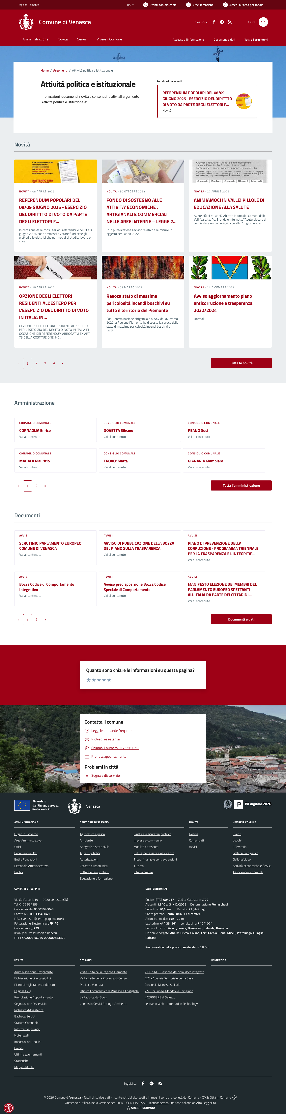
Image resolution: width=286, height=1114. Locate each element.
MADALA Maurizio (34, 461)
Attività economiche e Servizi (252, 865)
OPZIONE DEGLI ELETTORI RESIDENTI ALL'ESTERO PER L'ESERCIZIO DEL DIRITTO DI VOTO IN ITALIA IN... (54, 306)
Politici (18, 872)
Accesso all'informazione (188, 39)
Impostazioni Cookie (27, 1041)
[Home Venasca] (54, 22)
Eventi (237, 834)
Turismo (139, 865)
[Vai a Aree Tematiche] (199, 5)
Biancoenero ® (158, 1102)
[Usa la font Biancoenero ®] (159, 5)
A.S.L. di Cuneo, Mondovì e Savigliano (169, 991)
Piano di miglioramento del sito (34, 984)
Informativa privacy (27, 1029)
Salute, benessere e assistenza (154, 853)
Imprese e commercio (148, 840)
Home (45, 70)
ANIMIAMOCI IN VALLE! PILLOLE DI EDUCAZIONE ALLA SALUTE (229, 203)
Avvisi (24, 535)
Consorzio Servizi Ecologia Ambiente (103, 1003)
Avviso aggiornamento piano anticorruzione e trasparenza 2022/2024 (223, 303)
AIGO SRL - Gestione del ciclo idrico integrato (174, 972)
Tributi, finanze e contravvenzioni (155, 859)
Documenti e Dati (25, 853)
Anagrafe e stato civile (94, 846)
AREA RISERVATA (140, 1107)
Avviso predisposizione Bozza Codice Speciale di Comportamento (135, 587)
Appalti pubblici (90, 853)
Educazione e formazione (96, 878)
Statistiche (21, 1060)
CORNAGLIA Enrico (35, 430)
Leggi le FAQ (22, 991)
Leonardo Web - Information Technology (171, 1003)
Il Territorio (239, 846)
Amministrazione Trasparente (33, 972)
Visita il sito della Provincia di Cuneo (103, 978)
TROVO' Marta (116, 461)
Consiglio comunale (35, 423)
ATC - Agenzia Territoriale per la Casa (169, 978)
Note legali (21, 1035)
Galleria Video (242, 859)
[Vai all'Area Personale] (243, 5)
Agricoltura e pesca (92, 834)
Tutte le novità (241, 363)
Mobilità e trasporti (146, 846)
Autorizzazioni (89, 859)
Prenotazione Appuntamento (33, 997)
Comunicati (196, 840)
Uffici (17, 846)
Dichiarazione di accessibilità (32, 978)
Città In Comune (220, 1097)
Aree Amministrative (28, 840)
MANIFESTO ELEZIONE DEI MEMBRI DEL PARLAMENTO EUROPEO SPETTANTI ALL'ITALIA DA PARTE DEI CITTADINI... (222, 589)
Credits (18, 1048)
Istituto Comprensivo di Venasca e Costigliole (109, 991)
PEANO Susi (198, 430)
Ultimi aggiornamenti (28, 1054)
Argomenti (60, 70)
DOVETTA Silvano (118, 430)
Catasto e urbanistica (94, 865)
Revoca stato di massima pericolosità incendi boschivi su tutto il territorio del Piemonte (138, 303)
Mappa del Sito (24, 1067)
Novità (24, 191)
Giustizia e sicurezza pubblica (152, 834)
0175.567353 (28, 904)
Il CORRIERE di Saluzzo (160, 997)
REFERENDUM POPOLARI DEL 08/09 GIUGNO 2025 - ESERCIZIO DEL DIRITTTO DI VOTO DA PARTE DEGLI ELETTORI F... (197, 99)
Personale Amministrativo (31, 865)
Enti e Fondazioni (25, 859)
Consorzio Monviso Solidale (162, 984)
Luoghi (237, 840)
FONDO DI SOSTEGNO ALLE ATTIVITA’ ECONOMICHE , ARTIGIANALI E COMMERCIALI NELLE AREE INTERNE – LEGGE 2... (141, 210)
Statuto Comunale (26, 1022)
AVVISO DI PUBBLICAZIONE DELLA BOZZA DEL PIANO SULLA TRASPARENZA (139, 546)
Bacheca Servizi (24, 1016)
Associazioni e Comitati (248, 872)
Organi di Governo (26, 834)
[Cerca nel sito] (263, 22)
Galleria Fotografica (245, 853)
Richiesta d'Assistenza (28, 1010)
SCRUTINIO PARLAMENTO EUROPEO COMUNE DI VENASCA (50, 546)
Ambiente (86, 840)
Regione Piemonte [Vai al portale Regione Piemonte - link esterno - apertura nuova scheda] (28, 5)
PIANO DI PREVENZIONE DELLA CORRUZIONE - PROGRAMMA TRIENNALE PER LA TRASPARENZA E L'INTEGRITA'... (223, 548)
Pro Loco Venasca (91, 984)
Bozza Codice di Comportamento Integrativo (46, 587)
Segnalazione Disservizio (30, 1003)
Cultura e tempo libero (94, 872)
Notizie (193, 834)
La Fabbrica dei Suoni (93, 997)
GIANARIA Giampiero (205, 461)
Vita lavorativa (143, 872)
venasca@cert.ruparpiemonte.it (43, 918)
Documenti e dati (241, 619)
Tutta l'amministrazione (241, 485)
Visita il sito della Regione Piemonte (103, 972)
